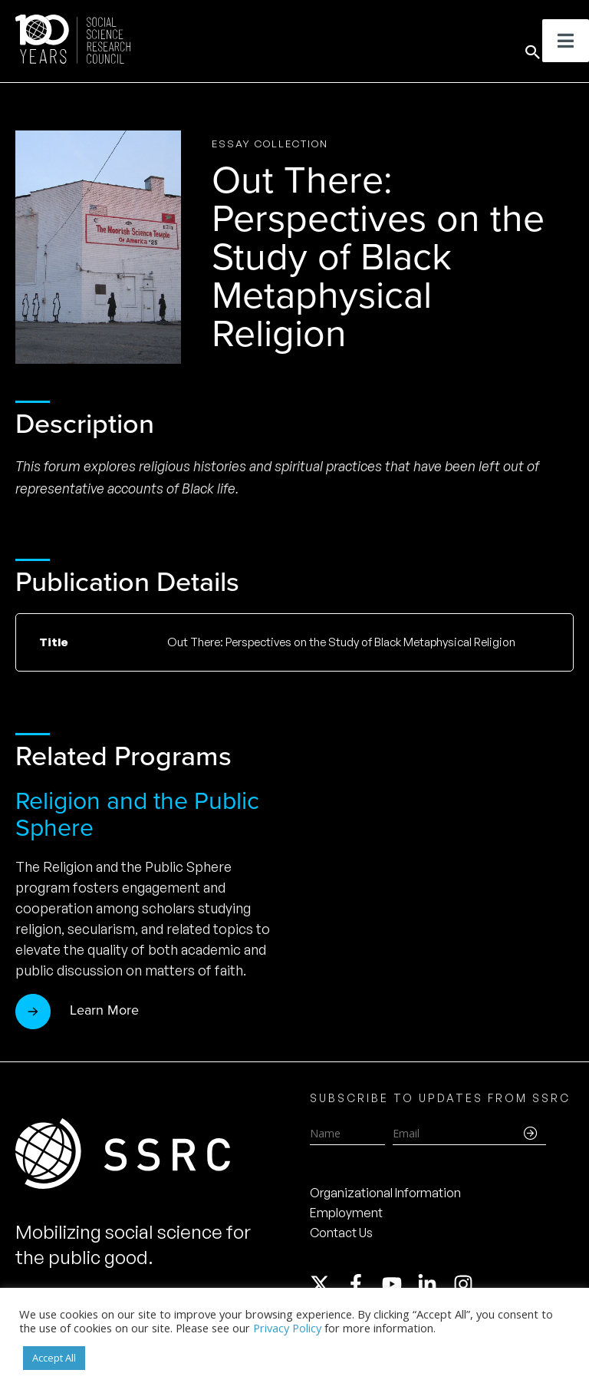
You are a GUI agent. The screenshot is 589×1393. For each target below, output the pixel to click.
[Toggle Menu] (565, 40)
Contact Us (341, 1232)
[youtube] (399, 1284)
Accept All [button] (54, 1358)
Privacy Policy (287, 1327)
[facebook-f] (363, 1284)
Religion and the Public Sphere (137, 814)
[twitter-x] (327, 1284)
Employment (346, 1212)
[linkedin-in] (434, 1284)
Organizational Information (385, 1192)
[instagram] (466, 1284)
